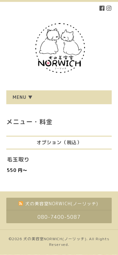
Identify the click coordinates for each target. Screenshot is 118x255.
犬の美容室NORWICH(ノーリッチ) (55, 238)
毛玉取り (18, 159)
